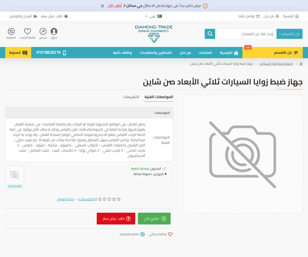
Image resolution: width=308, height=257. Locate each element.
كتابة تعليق (65, 199)
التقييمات (131, 97)
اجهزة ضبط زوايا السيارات (276, 63)
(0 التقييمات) (87, 199)
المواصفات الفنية (158, 97)
